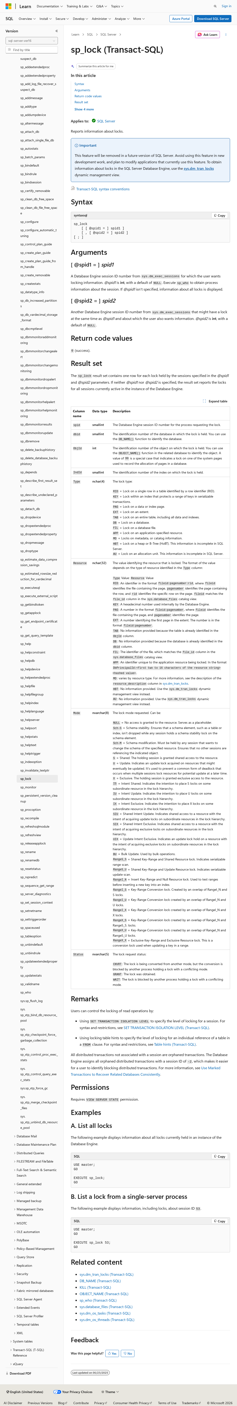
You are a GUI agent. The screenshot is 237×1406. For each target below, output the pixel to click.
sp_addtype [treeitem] (28, 106)
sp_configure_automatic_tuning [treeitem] (38, 233)
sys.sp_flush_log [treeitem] (31, 1001)
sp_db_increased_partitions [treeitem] (38, 303)
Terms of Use (167, 1403)
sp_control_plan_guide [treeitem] (36, 244)
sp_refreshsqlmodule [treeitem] (34, 826)
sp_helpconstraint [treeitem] (32, 652)
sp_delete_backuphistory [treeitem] (37, 449)
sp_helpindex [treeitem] (29, 703)
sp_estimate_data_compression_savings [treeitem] (38, 562)
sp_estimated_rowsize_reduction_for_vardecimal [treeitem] (38, 576)
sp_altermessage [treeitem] (32, 123)
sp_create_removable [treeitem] (35, 275)
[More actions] (226, 34)
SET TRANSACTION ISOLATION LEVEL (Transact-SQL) (166, 1027)
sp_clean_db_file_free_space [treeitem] (38, 210)
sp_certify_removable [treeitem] (35, 190)
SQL (90, 34)
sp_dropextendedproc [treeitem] (35, 525)
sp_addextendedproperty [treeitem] (38, 75)
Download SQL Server (213, 18)
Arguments (82, 90)
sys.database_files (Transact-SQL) (106, 1306)
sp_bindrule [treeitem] (28, 174)
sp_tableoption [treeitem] (30, 936)
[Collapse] (57, 31)
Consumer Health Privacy (131, 1403)
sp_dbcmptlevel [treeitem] (31, 328)
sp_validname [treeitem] (29, 984)
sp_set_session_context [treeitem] (36, 902)
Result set (81, 102)
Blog (61, 1403)
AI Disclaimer (13, 1403)
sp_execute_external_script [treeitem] (39, 596)
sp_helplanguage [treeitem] (32, 711)
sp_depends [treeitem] (28, 472)
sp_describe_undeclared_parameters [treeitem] (38, 497)
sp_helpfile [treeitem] (27, 686)
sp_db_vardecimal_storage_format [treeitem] (38, 317)
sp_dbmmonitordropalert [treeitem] (38, 379)
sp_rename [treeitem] (28, 852)
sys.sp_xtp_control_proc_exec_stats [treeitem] (39, 1054)
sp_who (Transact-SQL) (98, 1300)
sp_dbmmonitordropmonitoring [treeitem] (39, 391)
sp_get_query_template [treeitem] (36, 635)
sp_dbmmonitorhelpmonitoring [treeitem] (38, 413)
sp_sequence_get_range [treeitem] (37, 885)
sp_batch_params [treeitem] (32, 157)
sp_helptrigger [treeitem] (30, 753)
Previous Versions (40, 1403)
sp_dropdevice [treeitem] (30, 517)
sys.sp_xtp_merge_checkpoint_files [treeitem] (38, 1102)
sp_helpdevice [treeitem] (30, 669)
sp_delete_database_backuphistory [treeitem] (39, 461)
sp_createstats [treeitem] (30, 283)
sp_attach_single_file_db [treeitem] (37, 140)
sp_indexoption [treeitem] (31, 761)
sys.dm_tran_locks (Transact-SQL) (107, 1274)
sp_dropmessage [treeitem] (32, 542)
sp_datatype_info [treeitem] (32, 292)
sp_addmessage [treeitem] (31, 98)
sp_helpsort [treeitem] (28, 728)
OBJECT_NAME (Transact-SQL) (104, 1293)
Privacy (99, 1403)
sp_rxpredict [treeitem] (28, 877)
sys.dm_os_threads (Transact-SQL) (107, 1319)
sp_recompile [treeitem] (29, 818)
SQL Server (108, 34)
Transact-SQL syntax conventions (103, 188)
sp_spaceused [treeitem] (30, 927)
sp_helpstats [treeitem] (29, 736)
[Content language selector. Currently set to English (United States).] (25, 1392)
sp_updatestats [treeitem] (31, 975)
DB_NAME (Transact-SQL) (100, 1280)
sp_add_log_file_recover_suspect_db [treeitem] (38, 87)
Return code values (88, 96)
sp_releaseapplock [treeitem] (33, 843)
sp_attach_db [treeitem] (29, 131)
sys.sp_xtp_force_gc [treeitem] (34, 1088)
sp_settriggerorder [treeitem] (33, 919)
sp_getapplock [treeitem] (30, 612)
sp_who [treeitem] (25, 992)
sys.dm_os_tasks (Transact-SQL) (105, 1313)
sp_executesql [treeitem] (30, 587)
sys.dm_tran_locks (199, 168)
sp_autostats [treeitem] (29, 148)
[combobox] (32, 40)
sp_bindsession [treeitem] (30, 182)
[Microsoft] (9, 6)
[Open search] (215, 6)
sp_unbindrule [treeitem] (30, 953)
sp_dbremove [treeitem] (29, 441)
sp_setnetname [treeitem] (31, 910)
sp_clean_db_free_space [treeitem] (37, 199)
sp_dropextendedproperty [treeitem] (38, 534)
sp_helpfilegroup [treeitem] (32, 694)
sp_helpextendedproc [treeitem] (35, 677)
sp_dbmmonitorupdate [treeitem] (36, 433)
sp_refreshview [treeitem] (30, 835)
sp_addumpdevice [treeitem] (33, 114)
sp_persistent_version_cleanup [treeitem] (38, 798)
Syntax (79, 84)
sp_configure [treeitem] (29, 221)
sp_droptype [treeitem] (29, 551)
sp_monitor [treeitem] (28, 787)
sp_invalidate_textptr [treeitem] (34, 770)
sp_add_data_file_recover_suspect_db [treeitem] (38, 56)
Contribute (81, 1403)
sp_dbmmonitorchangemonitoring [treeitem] (39, 368)
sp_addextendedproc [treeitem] (35, 67)
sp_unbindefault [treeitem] (31, 944)
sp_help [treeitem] (25, 643)
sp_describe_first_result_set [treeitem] (38, 483)
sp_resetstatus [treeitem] (30, 868)
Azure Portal (181, 18)
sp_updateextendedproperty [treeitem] (38, 964)
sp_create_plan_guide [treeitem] (35, 252)
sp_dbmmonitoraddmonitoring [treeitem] (38, 340)
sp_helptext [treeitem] (28, 745)
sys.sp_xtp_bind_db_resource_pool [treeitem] (38, 1015)
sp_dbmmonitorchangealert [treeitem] (38, 354)
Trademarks (190, 1403)
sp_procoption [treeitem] (30, 809)
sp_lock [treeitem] (25, 778)
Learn (75, 34)
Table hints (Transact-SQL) (175, 1044)
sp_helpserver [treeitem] (30, 719)
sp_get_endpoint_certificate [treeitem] (38, 624)
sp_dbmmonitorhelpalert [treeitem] (37, 402)
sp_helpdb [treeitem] (27, 660)
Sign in (226, 6)
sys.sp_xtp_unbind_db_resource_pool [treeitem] (39, 1122)
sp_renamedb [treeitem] (29, 860)
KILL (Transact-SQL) (95, 1287)
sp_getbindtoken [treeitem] (32, 604)
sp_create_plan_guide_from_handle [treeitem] (38, 264)
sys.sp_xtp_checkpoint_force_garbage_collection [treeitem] (38, 1034)
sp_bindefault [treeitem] (29, 165)
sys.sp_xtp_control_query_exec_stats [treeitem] (38, 1074)
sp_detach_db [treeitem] (30, 509)
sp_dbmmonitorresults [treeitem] (36, 424)
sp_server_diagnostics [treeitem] (35, 894)
